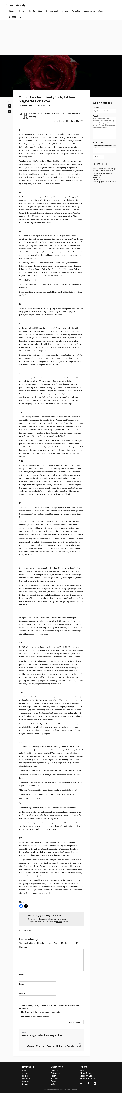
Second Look (52, 11)
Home (24, 1070)
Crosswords (89, 11)
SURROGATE (97, 177)
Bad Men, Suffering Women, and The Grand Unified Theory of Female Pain (103, 173)
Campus (54, 1070)
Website (22, 993)
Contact (25, 1081)
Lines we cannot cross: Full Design (104, 169)
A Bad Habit (97, 179)
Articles (25, 1073)
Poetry (22, 11)
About (101, 11)
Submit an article (86, 1076)
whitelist (59, 922)
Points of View (36, 11)
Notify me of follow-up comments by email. (40, 1012)
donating (42, 919)
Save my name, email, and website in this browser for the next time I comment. (49, 1006)
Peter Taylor (27, 105)
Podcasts (55, 1079)
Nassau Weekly (15, 5)
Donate (12, 17)
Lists (53, 1084)
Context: (105, 109)
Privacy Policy (85, 1073)
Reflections (26, 930)
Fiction (12, 11)
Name (21, 975)
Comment (24, 947)
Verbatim (75, 11)
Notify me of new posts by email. (36, 1017)
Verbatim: (105, 127)
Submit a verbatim (87, 1079)
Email (21, 984)
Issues (65, 11)
